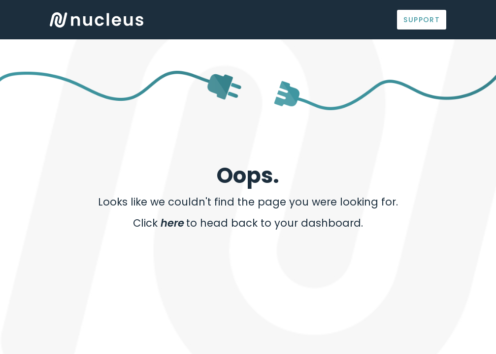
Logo (96, 20)
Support (421, 20)
